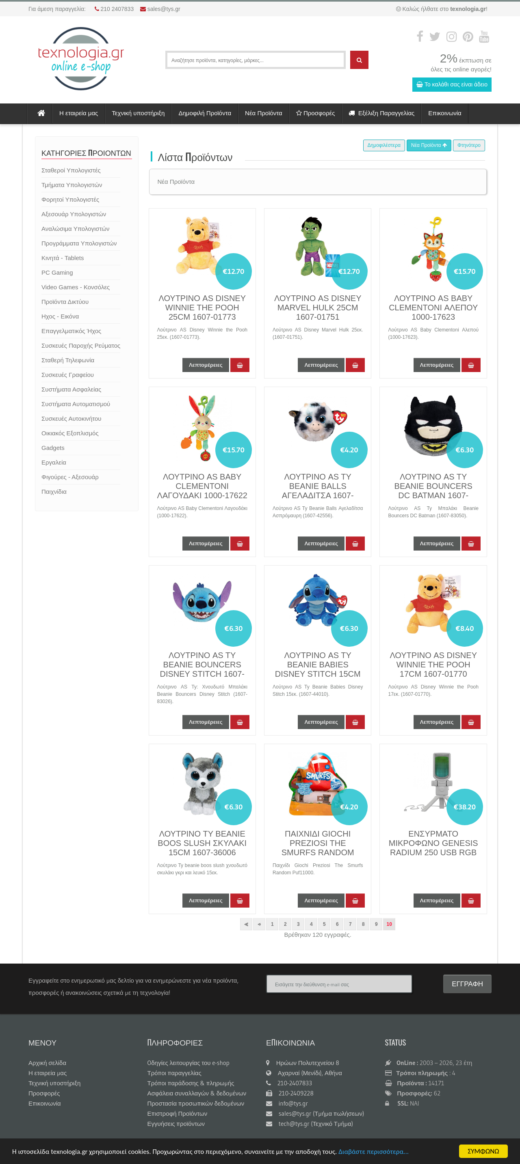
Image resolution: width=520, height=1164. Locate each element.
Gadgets (53, 447)
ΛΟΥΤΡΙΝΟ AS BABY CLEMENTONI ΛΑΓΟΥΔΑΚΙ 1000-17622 (202, 486)
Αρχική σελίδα (47, 1063)
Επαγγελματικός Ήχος (71, 330)
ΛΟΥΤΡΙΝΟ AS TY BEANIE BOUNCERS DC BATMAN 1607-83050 (433, 490)
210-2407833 (289, 1083)
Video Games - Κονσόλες (75, 287)
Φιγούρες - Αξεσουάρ (70, 476)
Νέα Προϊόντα (263, 113)
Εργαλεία (53, 462)
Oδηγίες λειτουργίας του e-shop (188, 1063)
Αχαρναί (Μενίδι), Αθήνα (304, 1073)
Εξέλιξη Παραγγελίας (381, 113)
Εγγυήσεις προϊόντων (176, 1123)
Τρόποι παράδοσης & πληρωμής (190, 1083)
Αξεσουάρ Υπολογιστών (73, 214)
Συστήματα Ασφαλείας (71, 389)
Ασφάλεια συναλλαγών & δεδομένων (197, 1093)
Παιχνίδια (54, 491)
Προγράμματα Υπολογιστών (79, 243)
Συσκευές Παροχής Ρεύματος (80, 345)
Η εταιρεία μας (78, 113)
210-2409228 (290, 1093)
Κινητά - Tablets (62, 257)
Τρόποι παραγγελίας (174, 1073)
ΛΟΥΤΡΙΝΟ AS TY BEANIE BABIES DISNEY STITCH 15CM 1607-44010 (318, 669)
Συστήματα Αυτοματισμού (75, 403)
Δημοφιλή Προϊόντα (204, 113)
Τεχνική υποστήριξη (138, 113)
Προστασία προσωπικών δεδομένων (196, 1103)
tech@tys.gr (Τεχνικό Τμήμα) (309, 1123)
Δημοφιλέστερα (384, 145)
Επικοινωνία (444, 113)
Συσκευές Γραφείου (67, 374)
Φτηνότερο (469, 145)
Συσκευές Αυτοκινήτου (71, 418)
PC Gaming (57, 272)
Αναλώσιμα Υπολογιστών (75, 228)
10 (389, 924)
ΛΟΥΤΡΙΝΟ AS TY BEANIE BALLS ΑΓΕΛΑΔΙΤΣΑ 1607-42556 (318, 490)
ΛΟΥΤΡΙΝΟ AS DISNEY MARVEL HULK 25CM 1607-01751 (318, 307)
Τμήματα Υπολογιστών (71, 184)
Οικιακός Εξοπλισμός (70, 433)
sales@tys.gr (163, 9)
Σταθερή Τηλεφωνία (67, 360)
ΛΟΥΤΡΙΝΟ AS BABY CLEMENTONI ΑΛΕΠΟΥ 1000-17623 (433, 307)
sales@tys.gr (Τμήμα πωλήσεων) (315, 1113)
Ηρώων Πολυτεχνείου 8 (302, 1063)
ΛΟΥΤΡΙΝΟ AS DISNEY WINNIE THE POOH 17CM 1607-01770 (433, 664)
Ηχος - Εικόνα (60, 316)
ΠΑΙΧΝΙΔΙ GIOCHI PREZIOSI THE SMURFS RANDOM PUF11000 (318, 847)
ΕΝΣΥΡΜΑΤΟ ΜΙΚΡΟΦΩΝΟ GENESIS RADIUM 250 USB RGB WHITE (433, 847)
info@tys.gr (287, 1103)
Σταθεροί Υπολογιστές (71, 170)
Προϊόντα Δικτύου (65, 301)
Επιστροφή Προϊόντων (177, 1113)
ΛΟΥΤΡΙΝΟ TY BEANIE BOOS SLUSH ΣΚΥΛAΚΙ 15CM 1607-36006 (202, 843)
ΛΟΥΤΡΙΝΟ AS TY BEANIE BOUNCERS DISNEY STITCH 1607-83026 (202, 669)
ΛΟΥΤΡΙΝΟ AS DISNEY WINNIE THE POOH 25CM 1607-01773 (202, 307)
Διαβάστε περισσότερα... (373, 1152)
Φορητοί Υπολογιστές (70, 199)
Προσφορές (315, 113)
